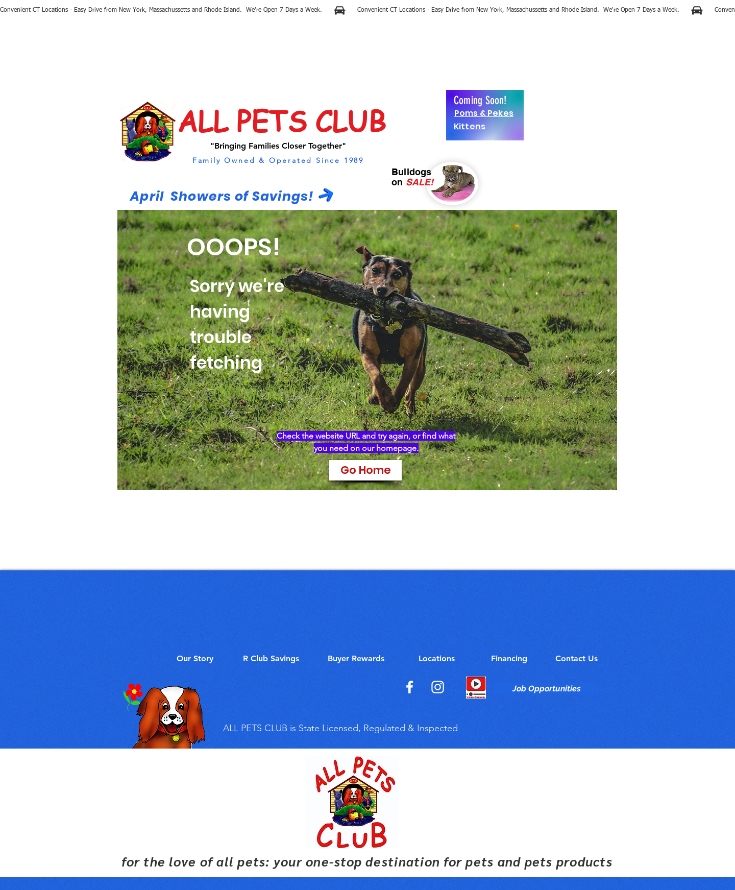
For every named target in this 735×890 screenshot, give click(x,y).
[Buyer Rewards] (355, 658)
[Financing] (509, 658)
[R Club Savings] (271, 658)
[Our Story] (195, 658)
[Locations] (436, 658)
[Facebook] (409, 687)
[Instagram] (437, 687)
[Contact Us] (576, 658)
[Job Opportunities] (546, 688)
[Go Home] (365, 470)
